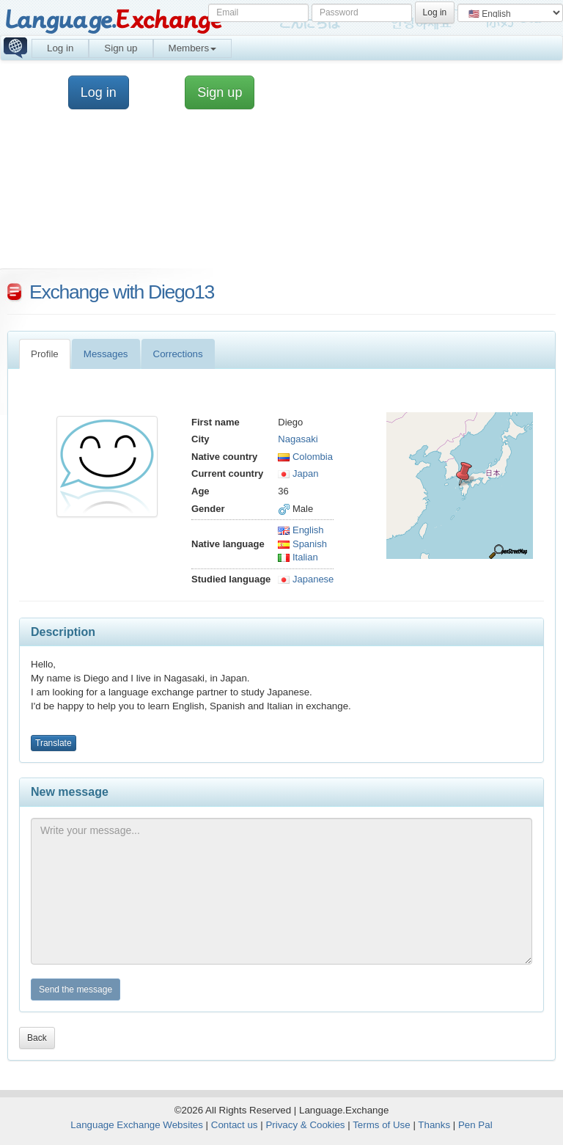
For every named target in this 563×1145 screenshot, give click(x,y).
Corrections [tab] (178, 353)
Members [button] (193, 48)
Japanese (306, 579)
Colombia (305, 456)
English (300, 529)
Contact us (234, 1124)
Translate (53, 743)
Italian (297, 557)
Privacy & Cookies (305, 1124)
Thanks (434, 1124)
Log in (60, 48)
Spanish (302, 543)
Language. (113, 20)
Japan (298, 473)
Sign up (120, 48)
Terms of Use (382, 1124)
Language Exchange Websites (136, 1124)
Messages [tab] (106, 353)
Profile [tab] (45, 353)
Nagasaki (297, 439)
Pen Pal (475, 1124)
